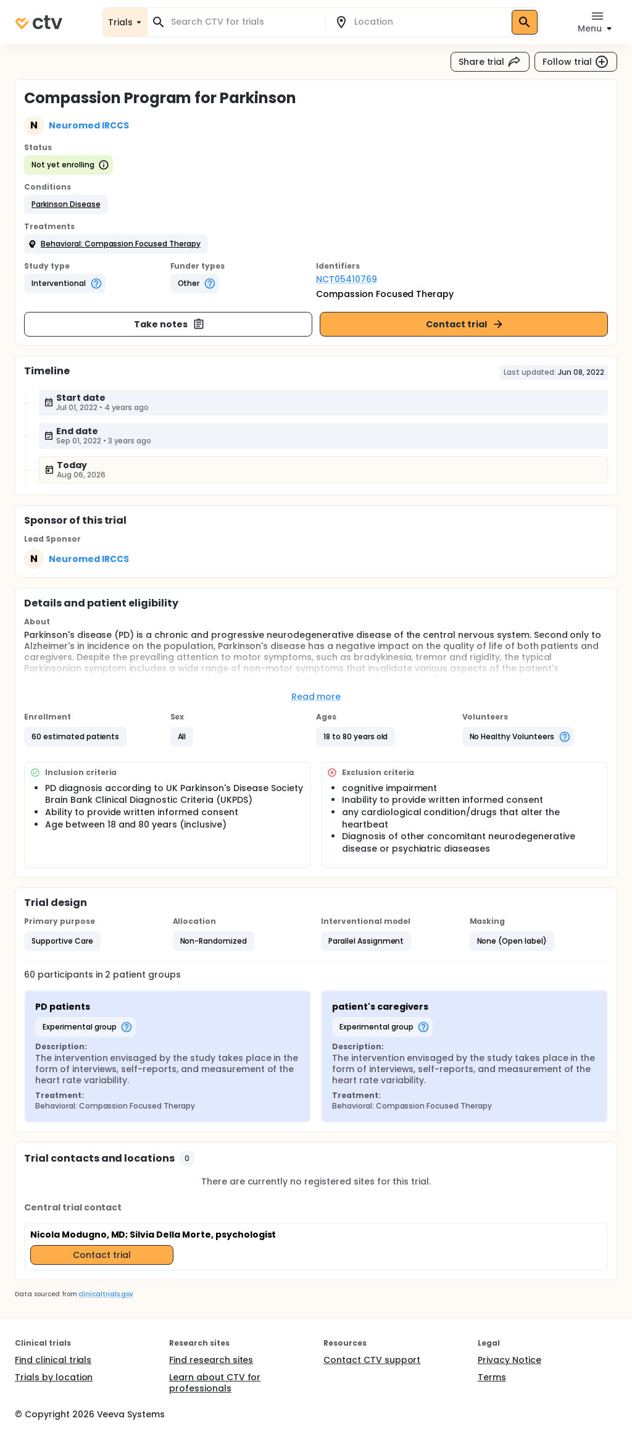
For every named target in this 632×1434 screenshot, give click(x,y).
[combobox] (244, 21)
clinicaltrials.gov (105, 1294)
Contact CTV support (371, 1359)
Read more (316, 696)
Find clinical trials (53, 1359)
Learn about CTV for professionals (214, 1383)
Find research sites (211, 1359)
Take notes (169, 324)
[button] (66, 204)
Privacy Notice (509, 1359)
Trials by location (54, 1377)
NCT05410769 (346, 279)
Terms (492, 1377)
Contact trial (465, 324)
